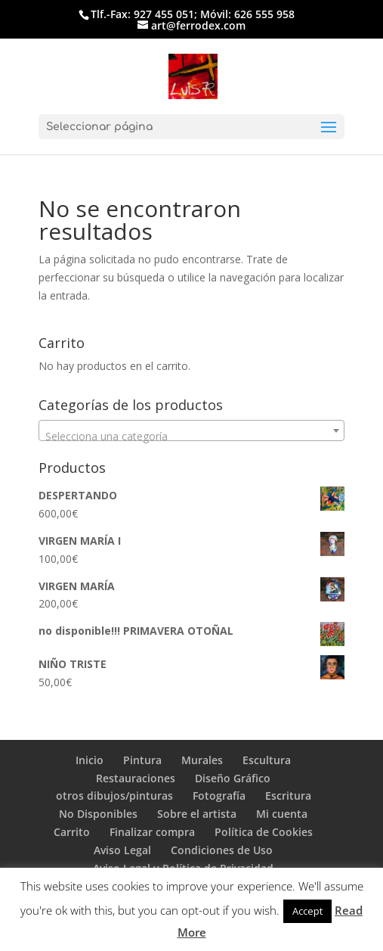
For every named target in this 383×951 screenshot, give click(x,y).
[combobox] (192, 430)
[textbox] (191, 436)
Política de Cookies (264, 832)
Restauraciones (135, 778)
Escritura (288, 795)
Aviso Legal (122, 850)
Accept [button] (307, 911)
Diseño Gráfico (232, 778)
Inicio (89, 760)
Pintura (142, 760)
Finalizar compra (152, 832)
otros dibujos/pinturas (114, 795)
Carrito (72, 832)
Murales (202, 760)
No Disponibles (98, 813)
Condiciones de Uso (222, 850)
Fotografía (219, 795)
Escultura (266, 760)
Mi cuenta (281, 813)
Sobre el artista (196, 813)
